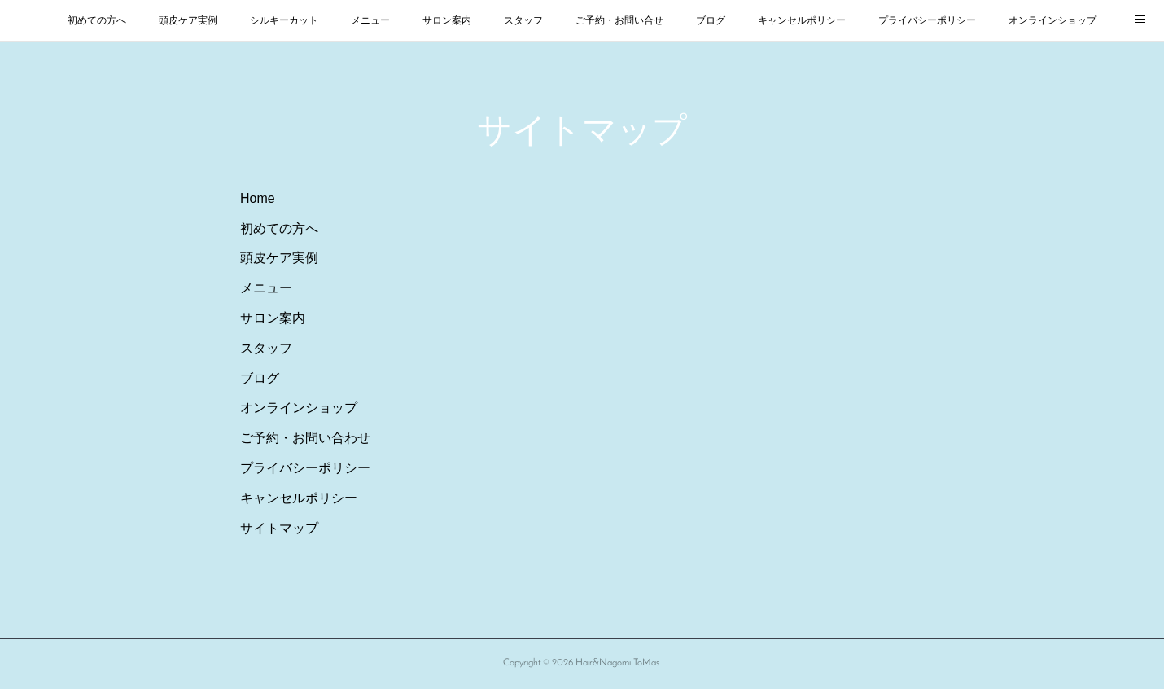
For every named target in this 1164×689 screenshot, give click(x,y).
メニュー (370, 20)
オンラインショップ (1052, 20)
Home (257, 198)
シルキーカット (284, 20)
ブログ (710, 20)
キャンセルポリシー (802, 20)
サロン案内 (446, 20)
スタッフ (523, 20)
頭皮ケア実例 (188, 20)
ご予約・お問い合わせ (305, 438)
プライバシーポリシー (927, 20)
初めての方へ (97, 20)
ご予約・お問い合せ (619, 20)
